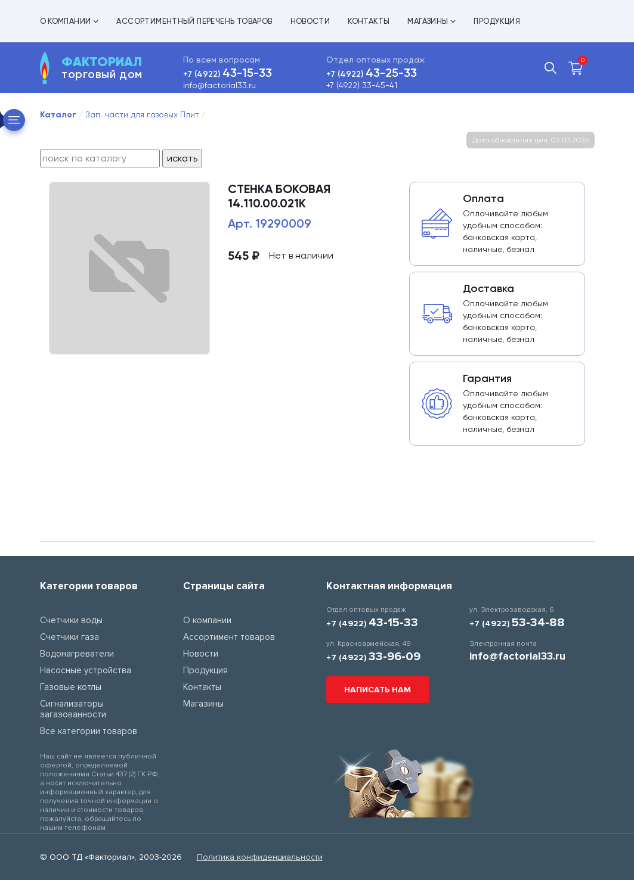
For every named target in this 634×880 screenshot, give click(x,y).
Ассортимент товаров (229, 637)
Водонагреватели (77, 653)
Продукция (497, 21)
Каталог (58, 115)
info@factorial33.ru (219, 85)
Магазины (431, 21)
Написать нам (377, 690)
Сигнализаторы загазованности (73, 709)
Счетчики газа (69, 637)
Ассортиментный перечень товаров (194, 21)
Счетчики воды (71, 620)
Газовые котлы (70, 687)
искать (182, 158)
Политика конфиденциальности (260, 857)
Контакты (368, 21)
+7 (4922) (227, 74)
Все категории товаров (88, 731)
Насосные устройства (85, 670)
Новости (310, 21)
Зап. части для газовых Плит (142, 114)
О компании (69, 21)
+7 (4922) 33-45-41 (361, 85)
